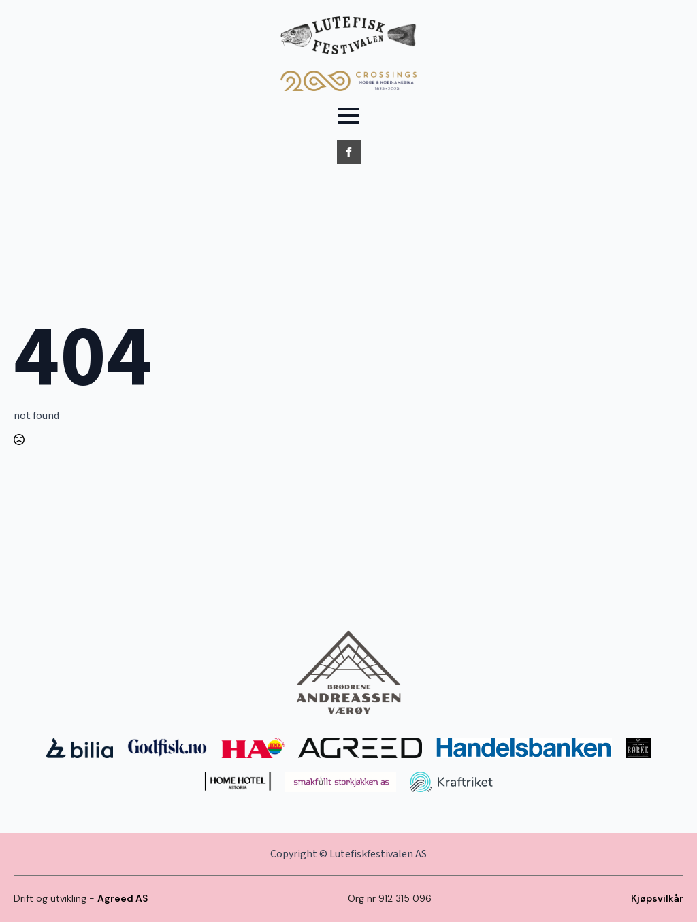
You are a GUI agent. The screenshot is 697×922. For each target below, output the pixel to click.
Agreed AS (122, 898)
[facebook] (349, 152)
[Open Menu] (348, 116)
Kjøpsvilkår (657, 898)
